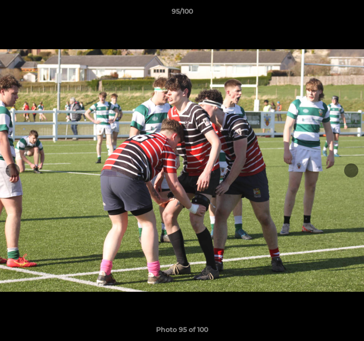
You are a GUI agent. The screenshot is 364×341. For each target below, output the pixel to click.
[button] (352, 13)
